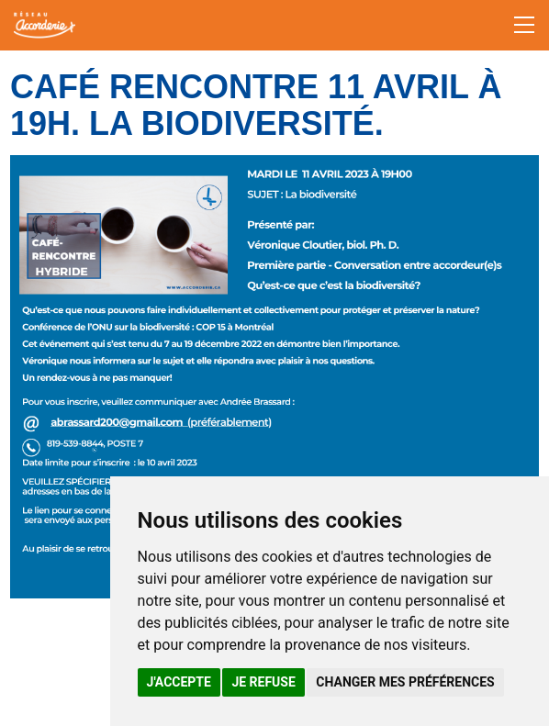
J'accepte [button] (179, 682)
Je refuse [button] (263, 682)
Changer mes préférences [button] (405, 682)
